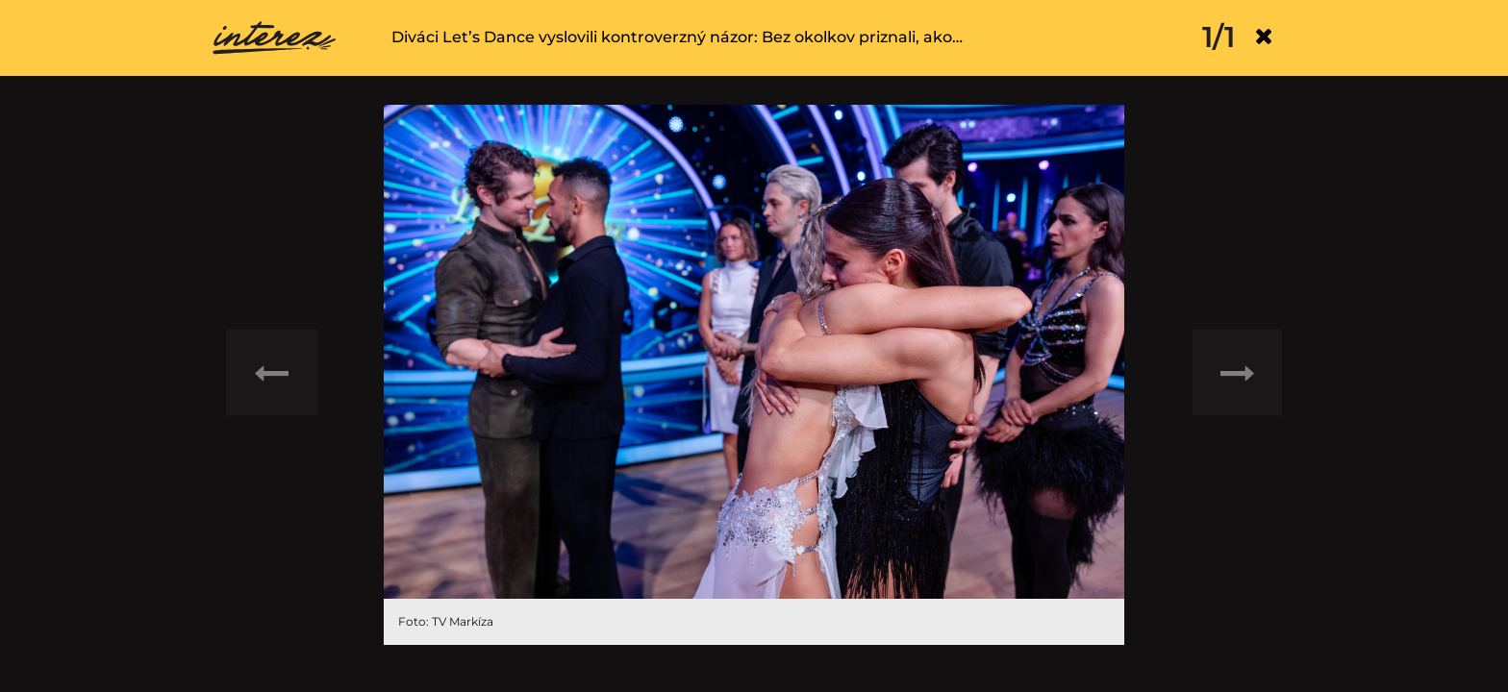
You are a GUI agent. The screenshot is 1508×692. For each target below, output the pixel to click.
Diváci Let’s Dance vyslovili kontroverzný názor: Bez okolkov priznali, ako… (677, 37)
